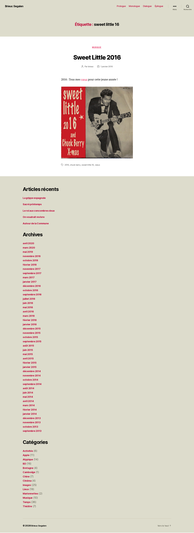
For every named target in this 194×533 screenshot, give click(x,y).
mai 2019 (28, 252)
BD (24, 464)
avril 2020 (29, 243)
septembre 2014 (33, 384)
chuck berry (75, 165)
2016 (67, 165)
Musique (97, 47)
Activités (28, 451)
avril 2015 (29, 358)
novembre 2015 (32, 333)
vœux (84, 80)
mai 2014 (28, 397)
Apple (26, 455)
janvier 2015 (30, 367)
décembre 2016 (32, 286)
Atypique (28, 459)
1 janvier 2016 (106, 67)
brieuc (90, 67)
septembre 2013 (33, 431)
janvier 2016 (30, 324)
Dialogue (147, 6)
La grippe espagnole (35, 198)
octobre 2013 (31, 427)
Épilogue (159, 6)
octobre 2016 (31, 290)
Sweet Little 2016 (97, 57)
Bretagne (28, 468)
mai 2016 (28, 307)
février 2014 (30, 410)
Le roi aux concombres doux (40, 211)
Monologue (134, 6)
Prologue (121, 6)
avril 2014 (29, 401)
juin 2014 (28, 392)
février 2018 (30, 265)
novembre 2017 (32, 269)
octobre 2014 (31, 380)
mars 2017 (29, 277)
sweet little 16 (88, 165)
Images (27, 485)
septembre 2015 (33, 341)
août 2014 (29, 388)
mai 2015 (28, 354)
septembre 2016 (33, 294)
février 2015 (30, 363)
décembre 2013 (32, 418)
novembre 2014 (32, 375)
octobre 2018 (31, 260)
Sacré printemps (33, 204)
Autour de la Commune (37, 223)
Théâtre (28, 506)
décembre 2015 (32, 329)
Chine (26, 476)
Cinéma (27, 481)
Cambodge (30, 472)
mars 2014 (29, 405)
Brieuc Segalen (15, 6)
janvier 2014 (30, 414)
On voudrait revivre (35, 217)
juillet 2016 (30, 299)
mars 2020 (29, 248)
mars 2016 (29, 316)
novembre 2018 (32, 256)
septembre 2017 (33, 273)
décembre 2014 (32, 371)
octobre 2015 (31, 337)
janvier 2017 (30, 282)
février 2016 (30, 320)
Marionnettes (31, 493)
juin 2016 (28, 303)
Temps (27, 502)
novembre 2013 (32, 422)
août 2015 (29, 346)
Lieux (26, 489)
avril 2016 (29, 312)
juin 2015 (28, 350)
